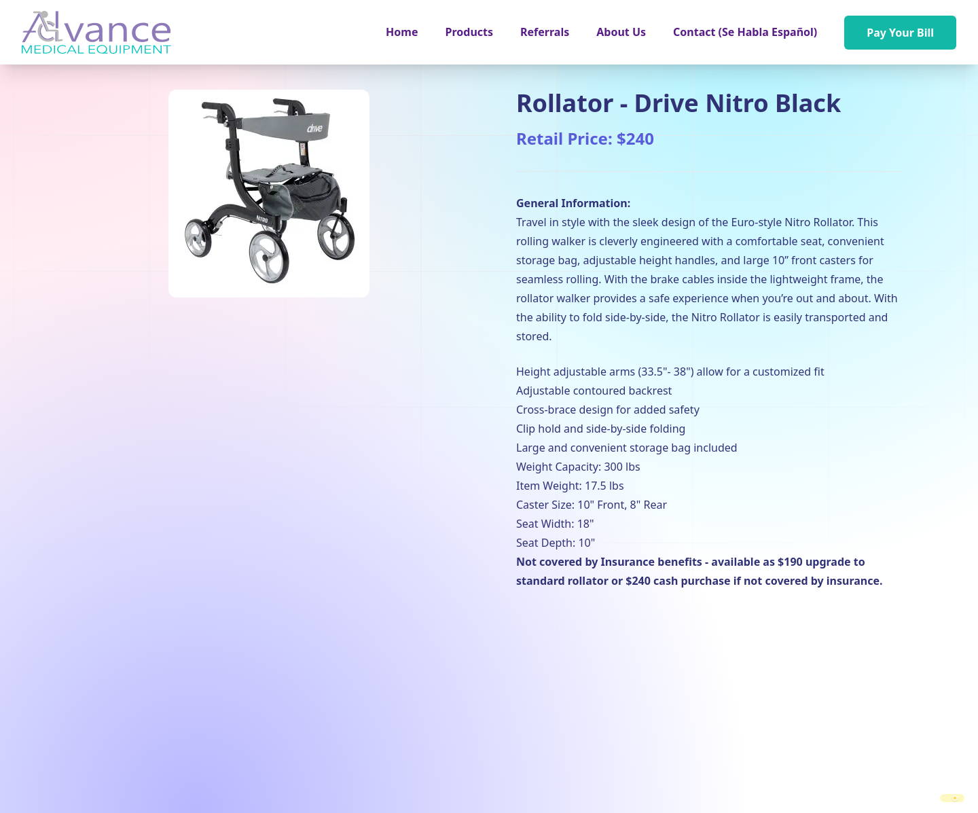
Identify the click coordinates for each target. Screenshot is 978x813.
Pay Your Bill (900, 32)
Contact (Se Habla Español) (745, 31)
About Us (621, 31)
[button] (470, 32)
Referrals (544, 31)
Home (402, 31)
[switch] (952, 798)
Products (470, 31)
